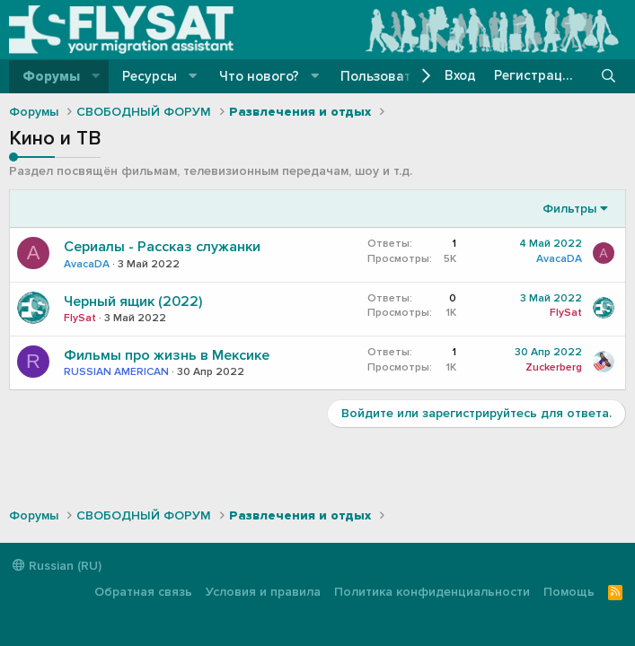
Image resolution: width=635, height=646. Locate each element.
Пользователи (387, 76)
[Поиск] (608, 76)
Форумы (51, 76)
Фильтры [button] (569, 208)
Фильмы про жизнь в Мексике (166, 355)
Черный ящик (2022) (133, 301)
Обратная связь (143, 591)
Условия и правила (263, 591)
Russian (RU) (57, 565)
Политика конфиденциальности (432, 591)
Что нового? (259, 76)
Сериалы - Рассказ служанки (162, 247)
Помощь (569, 591)
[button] (96, 76)
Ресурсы (149, 76)
